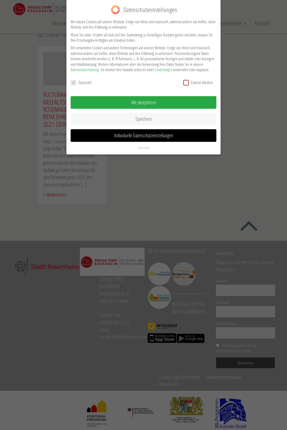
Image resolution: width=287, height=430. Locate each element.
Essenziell (81, 81)
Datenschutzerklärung (85, 68)
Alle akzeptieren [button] (143, 100)
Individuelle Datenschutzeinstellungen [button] (143, 133)
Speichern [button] (143, 117)
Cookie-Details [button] (143, 146)
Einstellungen (163, 68)
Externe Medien (198, 81)
